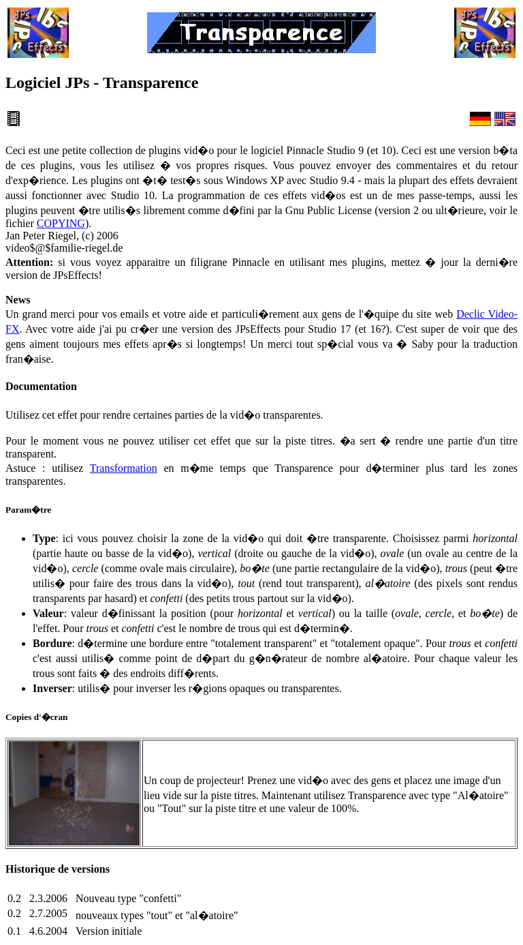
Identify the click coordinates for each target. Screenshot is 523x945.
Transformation (123, 468)
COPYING (61, 223)
